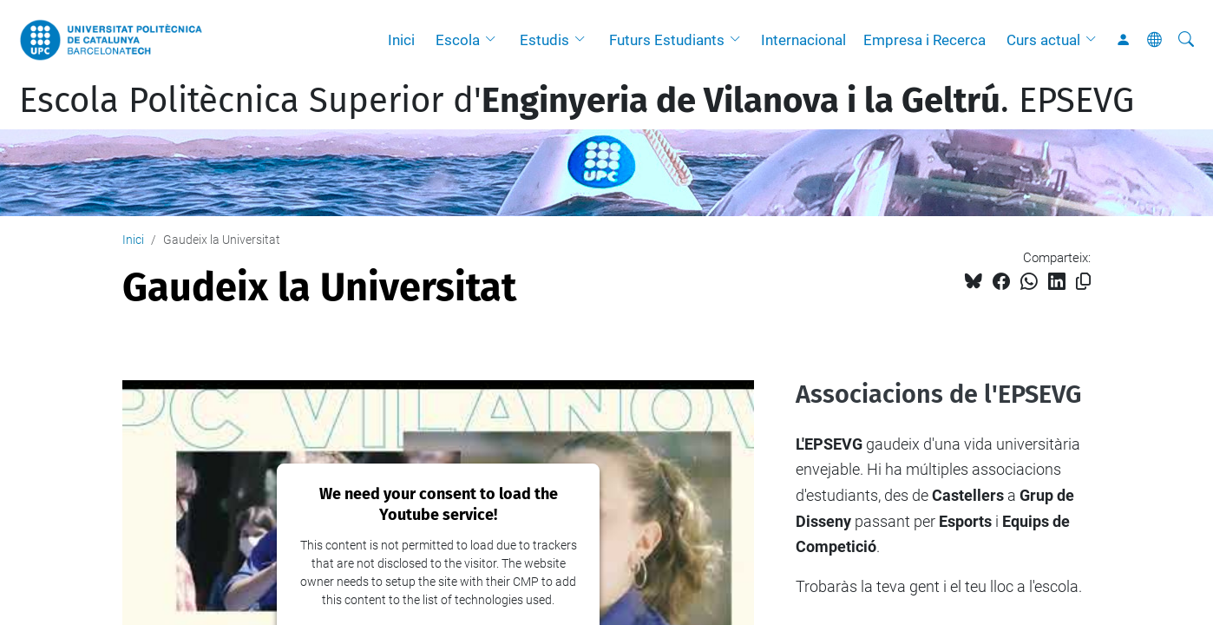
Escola (458, 40)
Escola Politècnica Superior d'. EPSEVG (576, 101)
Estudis (544, 40)
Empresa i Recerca (924, 40)
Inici (401, 40)
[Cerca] (1186, 40)
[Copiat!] (1083, 282)
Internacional (803, 40)
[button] (494, 40)
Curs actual (1043, 40)
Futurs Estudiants (667, 40)
